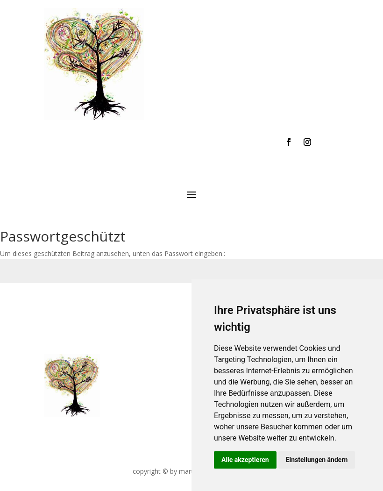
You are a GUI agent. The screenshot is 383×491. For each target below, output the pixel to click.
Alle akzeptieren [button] (245, 459)
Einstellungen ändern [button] (317, 459)
